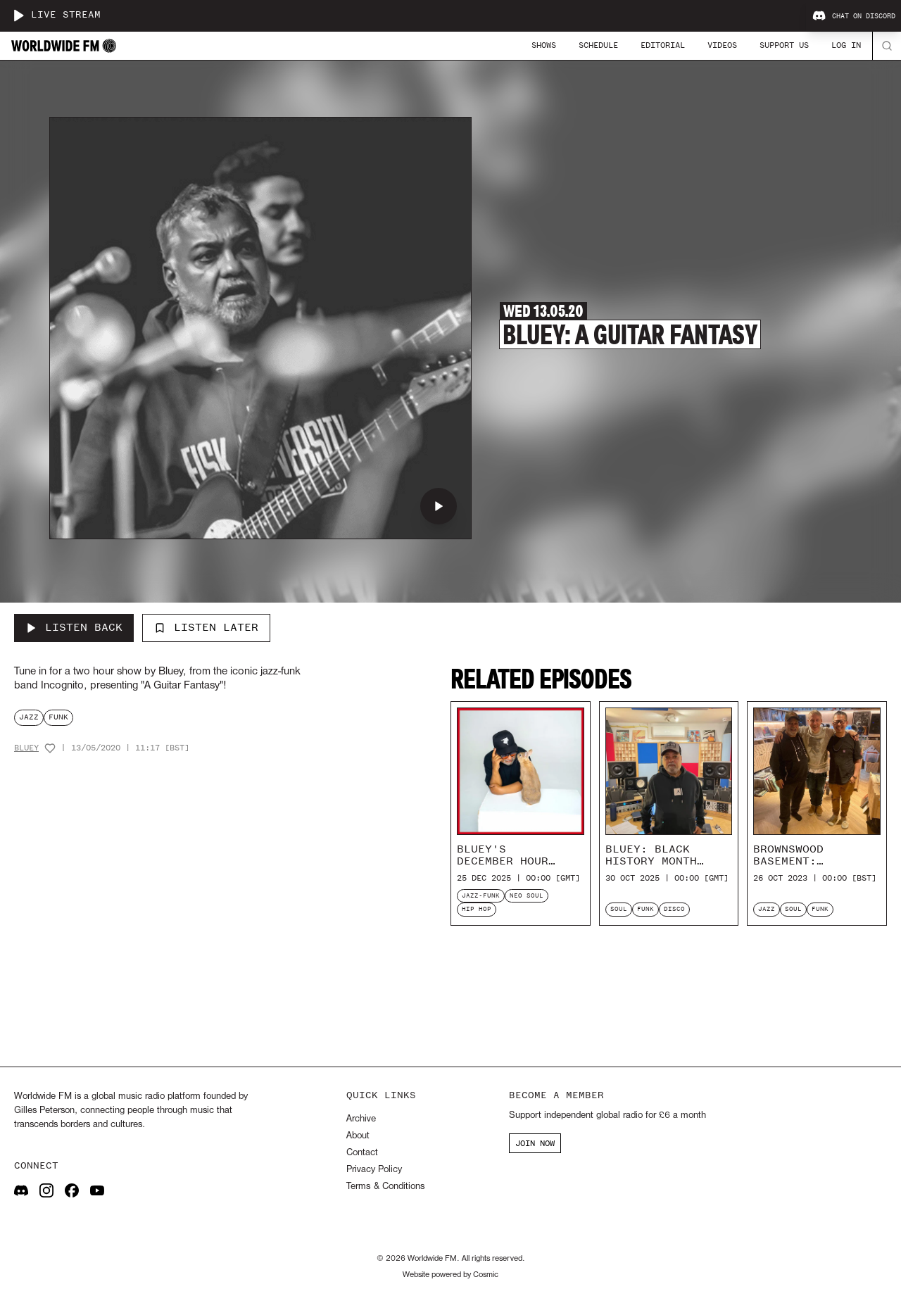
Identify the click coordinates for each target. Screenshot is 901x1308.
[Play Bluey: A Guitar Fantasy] (438, 506)
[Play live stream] (18, 15)
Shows (543, 45)
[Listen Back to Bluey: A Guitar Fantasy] (74, 628)
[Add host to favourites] (50, 748)
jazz (29, 717)
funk (58, 717)
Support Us (784, 45)
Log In (846, 45)
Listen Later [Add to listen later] (206, 627)
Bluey (26, 748)
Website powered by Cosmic (450, 1274)
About (358, 1136)
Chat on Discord (853, 16)
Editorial (663, 45)
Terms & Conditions (385, 1186)
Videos (722, 45)
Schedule (598, 45)
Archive (361, 1119)
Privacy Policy (374, 1170)
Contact (362, 1153)
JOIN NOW (535, 1143)
